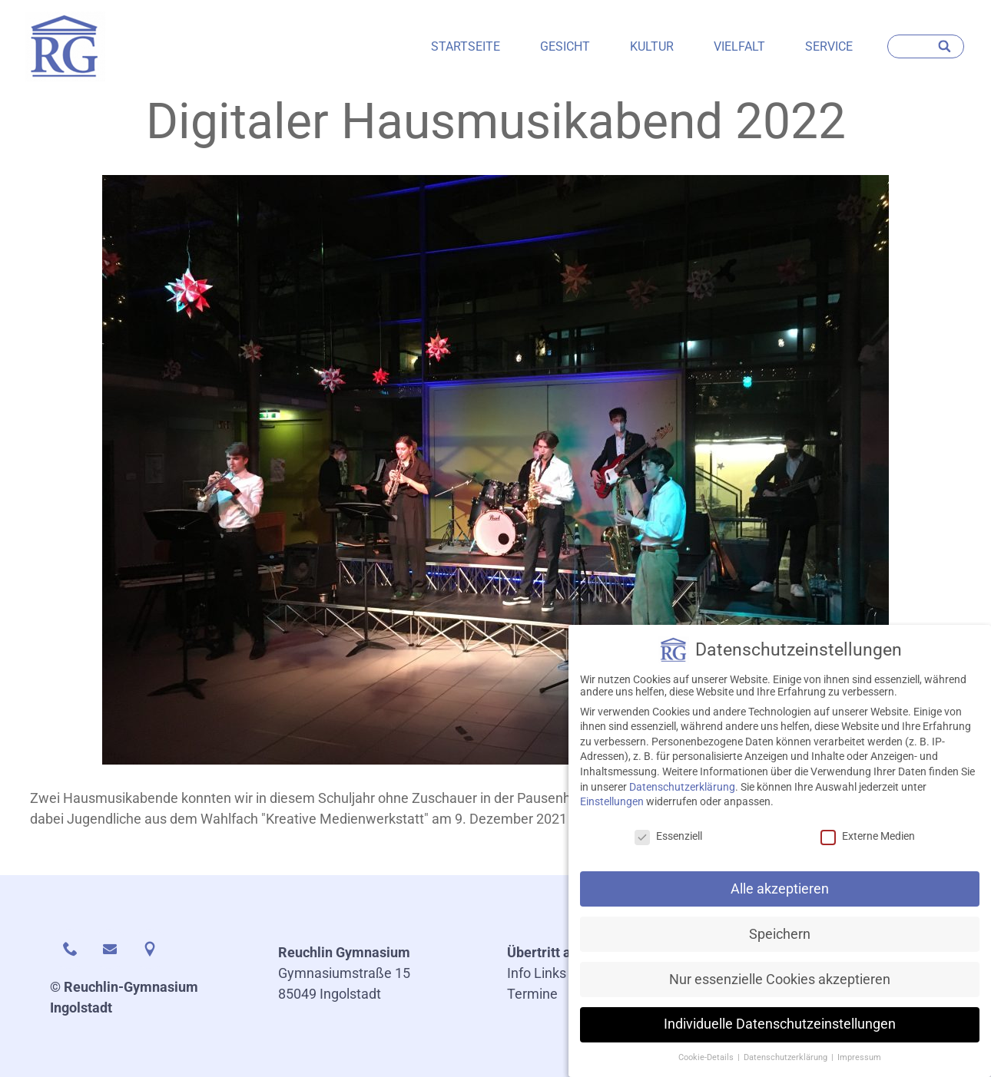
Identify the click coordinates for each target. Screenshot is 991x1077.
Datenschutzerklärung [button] (787, 1065)
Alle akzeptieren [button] (780, 896)
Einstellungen (612, 809)
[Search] (945, 46)
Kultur (652, 46)
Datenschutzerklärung (682, 794)
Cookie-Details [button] (707, 1065)
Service (829, 46)
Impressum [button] (859, 1065)
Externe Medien (867, 843)
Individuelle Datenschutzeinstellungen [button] (780, 1031)
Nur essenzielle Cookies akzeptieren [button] (779, 986)
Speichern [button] (779, 941)
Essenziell (668, 843)
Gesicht (565, 46)
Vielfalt (739, 46)
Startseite (465, 46)
